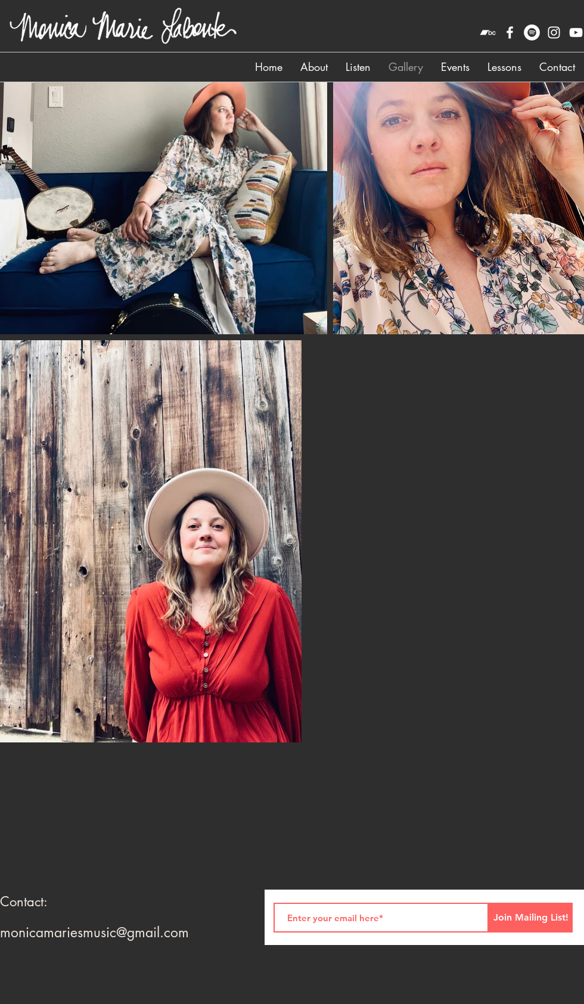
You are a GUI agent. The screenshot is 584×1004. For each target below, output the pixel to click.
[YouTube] (576, 32)
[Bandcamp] (488, 32)
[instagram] (554, 32)
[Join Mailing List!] (531, 917)
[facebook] (510, 32)
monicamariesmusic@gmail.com (94, 932)
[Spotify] (532, 32)
